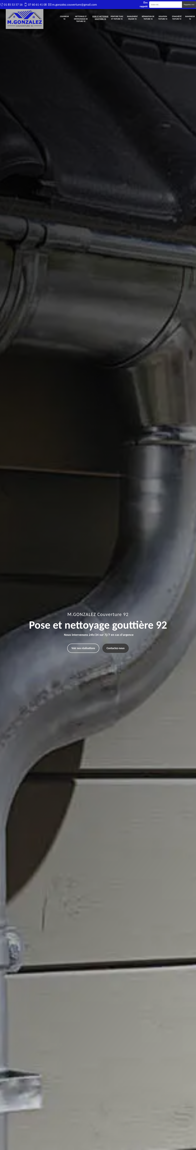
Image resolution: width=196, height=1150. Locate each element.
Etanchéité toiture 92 (176, 17)
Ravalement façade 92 (132, 17)
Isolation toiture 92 (162, 17)
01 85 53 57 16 (13, 4)
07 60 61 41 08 (37, 4)
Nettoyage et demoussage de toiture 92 (81, 18)
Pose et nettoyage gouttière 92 (100, 17)
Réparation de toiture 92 (148, 17)
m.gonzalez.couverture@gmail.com (74, 4)
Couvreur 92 (64, 17)
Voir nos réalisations (83, 648)
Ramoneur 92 (190, 17)
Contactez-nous (116, 648)
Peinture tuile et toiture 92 (117, 17)
